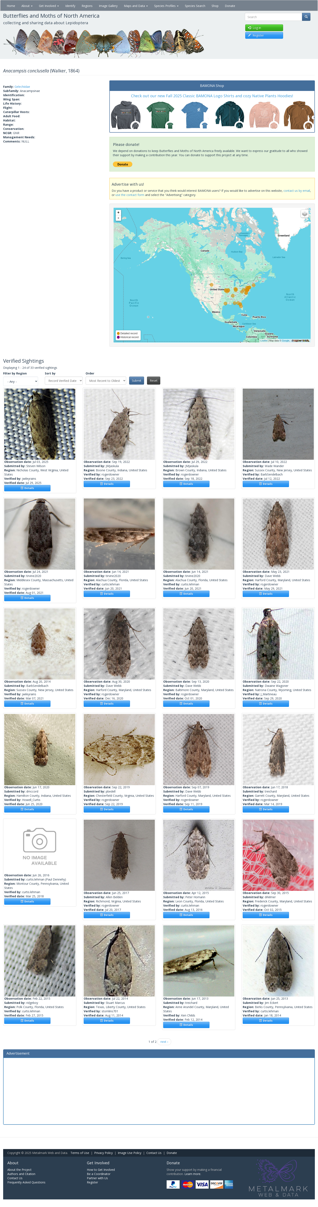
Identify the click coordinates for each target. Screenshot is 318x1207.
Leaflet (263, 340)
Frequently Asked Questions (26, 1182)
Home (11, 6)
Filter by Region (15, 373)
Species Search (195, 6)
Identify (70, 6)
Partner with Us (97, 1178)
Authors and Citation (21, 1174)
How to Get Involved (101, 1170)
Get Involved (49, 6)
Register (92, 1182)
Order (90, 373)
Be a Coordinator (98, 1174)
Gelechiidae (22, 87)
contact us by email (297, 191)
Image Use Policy (129, 1153)
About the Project (19, 1170)
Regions (87, 6)
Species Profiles (166, 6)
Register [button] (256, 35)
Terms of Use (79, 1153)
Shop (215, 6)
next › (164, 1042)
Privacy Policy (103, 1153)
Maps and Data (136, 6)
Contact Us (154, 1153)
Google (285, 340)
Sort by (50, 373)
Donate (230, 6)
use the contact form (129, 195)
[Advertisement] (159, 1090)
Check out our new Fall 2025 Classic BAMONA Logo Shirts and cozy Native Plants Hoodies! (212, 95)
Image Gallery (108, 6)
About (27, 6)
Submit (136, 380)
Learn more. (192, 1174)
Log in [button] (254, 28)
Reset (154, 380)
